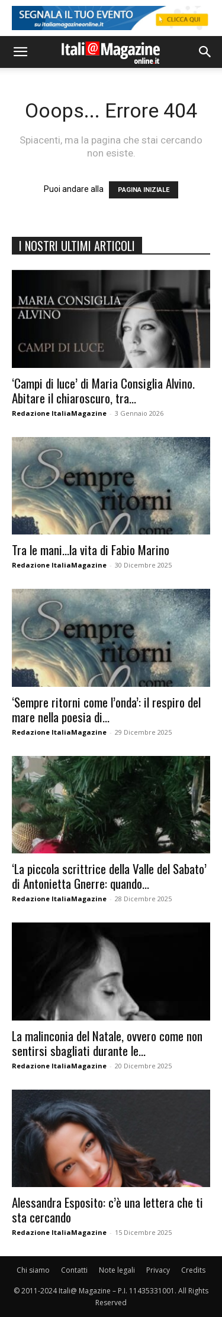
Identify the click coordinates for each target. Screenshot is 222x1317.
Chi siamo (33, 1270)
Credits (193, 1270)
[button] (20, 52)
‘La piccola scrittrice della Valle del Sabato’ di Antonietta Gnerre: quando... (109, 875)
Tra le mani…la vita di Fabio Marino (90, 549)
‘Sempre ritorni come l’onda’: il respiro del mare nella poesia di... (106, 709)
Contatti (74, 1270)
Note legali (117, 1270)
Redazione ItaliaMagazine (59, 413)
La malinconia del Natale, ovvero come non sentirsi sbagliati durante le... (107, 1043)
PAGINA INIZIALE (143, 190)
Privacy (158, 1270)
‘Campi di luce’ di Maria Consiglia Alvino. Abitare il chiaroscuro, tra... (103, 390)
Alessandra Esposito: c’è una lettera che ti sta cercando (107, 1209)
